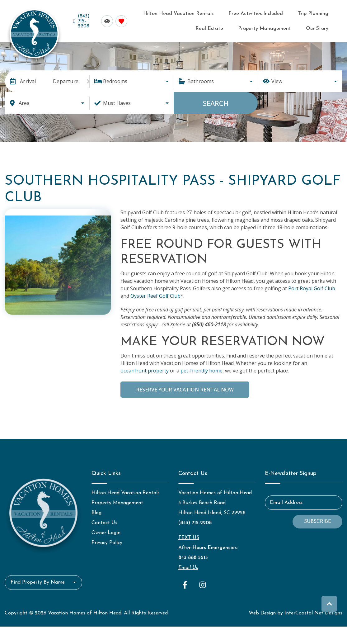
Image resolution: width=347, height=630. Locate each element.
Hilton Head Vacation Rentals (167, 12)
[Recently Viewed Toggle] (105, 19)
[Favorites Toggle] (120, 19)
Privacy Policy (106, 538)
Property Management (277, 25)
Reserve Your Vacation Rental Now (185, 385)
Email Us (188, 563)
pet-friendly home (202, 366)
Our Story (321, 25)
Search (215, 99)
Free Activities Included (236, 12)
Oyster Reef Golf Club (155, 291)
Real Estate (319, 12)
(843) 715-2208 (195, 518)
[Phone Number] (82, 19)
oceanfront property (144, 366)
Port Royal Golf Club (311, 284)
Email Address (286, 498)
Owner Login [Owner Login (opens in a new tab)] (105, 528)
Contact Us (104, 518)
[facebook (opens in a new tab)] (185, 580)
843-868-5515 (193, 553)
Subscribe (317, 517)
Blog (96, 508)
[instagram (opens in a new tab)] (202, 580)
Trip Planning (284, 12)
